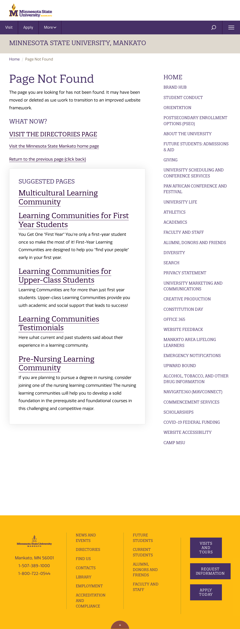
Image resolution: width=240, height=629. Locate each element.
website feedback (60, 586)
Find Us (83, 496)
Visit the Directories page (53, 134)
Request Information (210, 508)
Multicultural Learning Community (58, 197)
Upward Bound (180, 365)
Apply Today (206, 530)
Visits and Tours (206, 485)
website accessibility (26, 586)
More (50, 27)
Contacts (85, 505)
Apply (28, 27)
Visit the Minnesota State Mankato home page (54, 146)
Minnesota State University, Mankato (77, 43)
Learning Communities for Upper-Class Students (65, 275)
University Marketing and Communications (193, 286)
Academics (175, 222)
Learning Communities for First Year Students (74, 220)
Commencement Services (191, 402)
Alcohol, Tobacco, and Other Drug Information (196, 379)
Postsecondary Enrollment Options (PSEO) (195, 120)
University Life (180, 202)
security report (121, 580)
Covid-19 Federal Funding (192, 422)
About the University (188, 133)
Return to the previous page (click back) (47, 159)
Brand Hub (175, 87)
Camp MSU (174, 442)
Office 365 (174, 319)
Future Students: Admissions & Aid (196, 146)
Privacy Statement (185, 272)
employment (89, 524)
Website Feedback (183, 329)
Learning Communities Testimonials (59, 323)
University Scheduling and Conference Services (194, 173)
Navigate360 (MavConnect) (193, 391)
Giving (170, 159)
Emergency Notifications (192, 355)
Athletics (174, 212)
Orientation (177, 107)
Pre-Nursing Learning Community (56, 363)
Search (171, 262)
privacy (100, 580)
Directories (88, 487)
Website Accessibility (188, 432)
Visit (9, 27)
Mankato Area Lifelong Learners (190, 342)
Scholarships (179, 412)
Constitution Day (183, 309)
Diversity (174, 252)
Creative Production (187, 299)
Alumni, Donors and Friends (195, 242)
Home (14, 59)
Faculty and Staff (184, 232)
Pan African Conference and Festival (195, 189)
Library (83, 514)
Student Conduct (183, 97)
